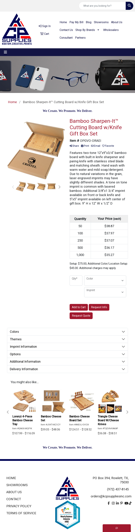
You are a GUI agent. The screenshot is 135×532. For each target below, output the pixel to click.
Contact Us (66, 30)
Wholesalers (111, 30)
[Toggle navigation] (5, 52)
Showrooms (101, 22)
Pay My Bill (76, 22)
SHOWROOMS (17, 485)
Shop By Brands (85, 30)
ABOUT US (14, 492)
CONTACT (13, 499)
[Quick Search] (102, 6)
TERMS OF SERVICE (21, 513)
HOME (11, 478)
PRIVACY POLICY (18, 506)
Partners (80, 37)
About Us (116, 22)
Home (63, 22)
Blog (88, 22)
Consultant (66, 37)
